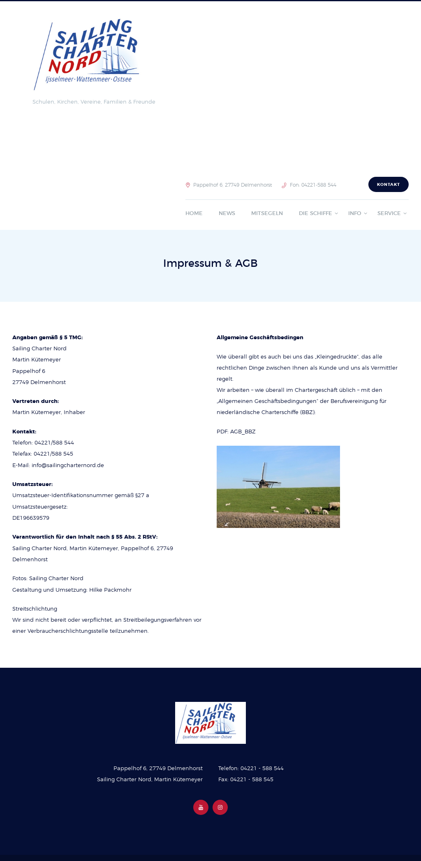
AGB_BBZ (243, 432)
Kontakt (388, 185)
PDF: (223, 432)
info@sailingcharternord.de (68, 465)
